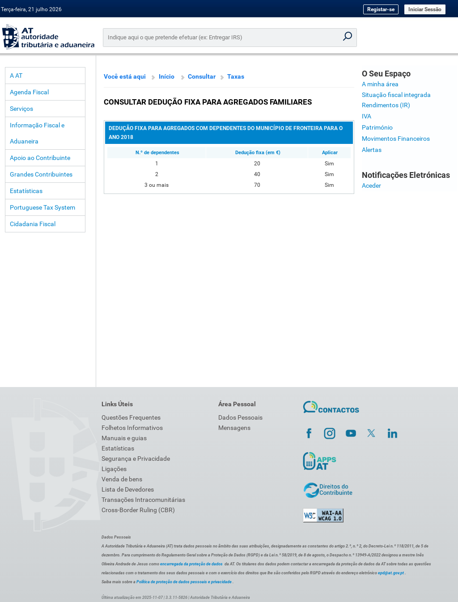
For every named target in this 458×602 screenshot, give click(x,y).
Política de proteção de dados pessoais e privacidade (184, 582)
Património (377, 127)
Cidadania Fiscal (32, 223)
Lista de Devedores (128, 489)
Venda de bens (122, 479)
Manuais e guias (124, 438)
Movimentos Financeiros (396, 138)
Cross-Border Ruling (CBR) (138, 510)
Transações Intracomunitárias (143, 499)
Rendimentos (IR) (386, 105)
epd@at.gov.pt (391, 573)
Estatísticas (26, 190)
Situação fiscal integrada (396, 94)
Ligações (114, 468)
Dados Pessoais (240, 417)
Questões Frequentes (131, 417)
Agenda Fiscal (29, 92)
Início (166, 76)
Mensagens (234, 427)
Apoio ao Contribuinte (40, 157)
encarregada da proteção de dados (191, 564)
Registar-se (380, 9)
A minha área (380, 84)
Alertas (372, 149)
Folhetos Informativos (132, 427)
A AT (16, 75)
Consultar (202, 76)
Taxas (235, 76)
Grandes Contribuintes (41, 174)
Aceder (371, 185)
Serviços (21, 108)
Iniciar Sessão (424, 9)
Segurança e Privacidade (136, 458)
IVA (366, 116)
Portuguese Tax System (42, 207)
